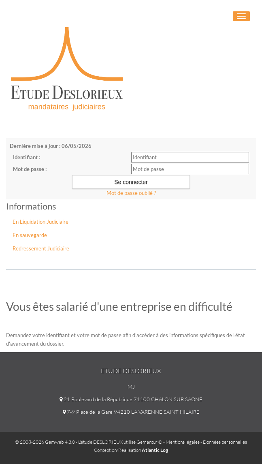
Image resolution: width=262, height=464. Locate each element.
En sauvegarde (30, 235)
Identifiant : (26, 157)
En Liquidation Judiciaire (40, 221)
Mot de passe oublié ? (131, 193)
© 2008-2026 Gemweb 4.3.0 (45, 442)
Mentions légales (183, 442)
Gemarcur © (149, 442)
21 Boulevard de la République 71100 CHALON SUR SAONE (131, 399)
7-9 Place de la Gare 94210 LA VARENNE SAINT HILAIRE (131, 411)
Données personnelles (225, 442)
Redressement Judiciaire (41, 248)
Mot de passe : (30, 169)
